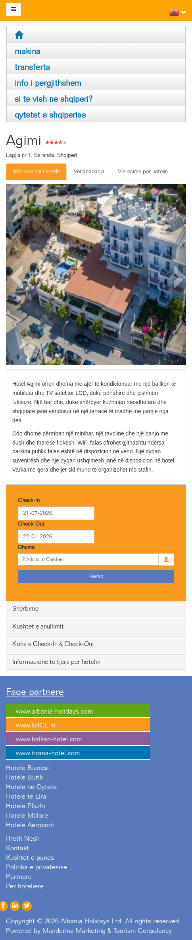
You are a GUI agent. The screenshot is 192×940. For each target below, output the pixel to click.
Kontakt (17, 848)
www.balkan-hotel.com (49, 739)
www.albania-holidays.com (54, 711)
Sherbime (25, 608)
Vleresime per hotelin (143, 171)
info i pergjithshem (48, 83)
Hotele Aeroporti (30, 825)
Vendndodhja (89, 171)
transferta (32, 67)
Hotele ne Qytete (31, 787)
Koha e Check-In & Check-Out (53, 644)
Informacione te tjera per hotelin (56, 662)
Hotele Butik (24, 777)
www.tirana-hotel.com (48, 753)
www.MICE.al (36, 725)
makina (27, 51)
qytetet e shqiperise (50, 115)
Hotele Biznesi (27, 768)
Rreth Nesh (23, 839)
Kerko (96, 576)
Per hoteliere (25, 886)
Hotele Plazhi (25, 806)
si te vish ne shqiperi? (53, 99)
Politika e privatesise (36, 867)
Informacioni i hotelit (36, 171)
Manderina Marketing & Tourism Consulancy (107, 931)
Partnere (19, 877)
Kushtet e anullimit (38, 626)
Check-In (29, 500)
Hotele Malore (27, 815)
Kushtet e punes (30, 858)
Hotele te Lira (26, 796)
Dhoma (26, 547)
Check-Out (31, 524)
